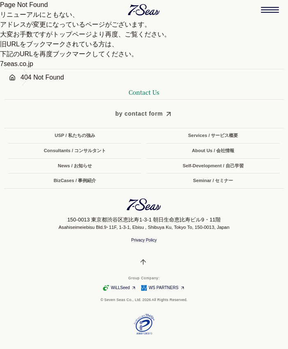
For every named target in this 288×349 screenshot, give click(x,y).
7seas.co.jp (16, 63)
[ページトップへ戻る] (144, 262)
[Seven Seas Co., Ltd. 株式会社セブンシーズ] (144, 10)
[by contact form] (144, 114)
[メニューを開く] (270, 10)
